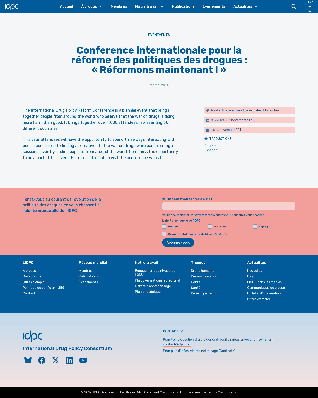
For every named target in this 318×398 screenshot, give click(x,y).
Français (217, 226)
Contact (29, 293)
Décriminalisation (204, 276)
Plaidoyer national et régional (157, 280)
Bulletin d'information (264, 293)
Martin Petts (169, 392)
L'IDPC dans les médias (264, 282)
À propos (29, 271)
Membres (119, 6)
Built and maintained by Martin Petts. (208, 392)
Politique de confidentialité (43, 288)
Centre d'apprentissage (153, 286)
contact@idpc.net (177, 344)
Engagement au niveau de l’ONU (155, 273)
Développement (203, 293)
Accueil (66, 6)
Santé (195, 288)
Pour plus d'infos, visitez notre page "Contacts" (199, 351)
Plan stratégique (148, 292)
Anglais (210, 145)
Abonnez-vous (178, 242)
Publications (183, 6)
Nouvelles (254, 271)
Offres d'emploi (34, 282)
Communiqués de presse (266, 288)
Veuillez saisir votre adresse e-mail (187, 199)
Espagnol (211, 150)
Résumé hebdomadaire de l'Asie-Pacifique (197, 234)
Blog (250, 276)
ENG (310, 2)
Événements (214, 6)
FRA (310, 6)
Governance (32, 276)
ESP (310, 10)
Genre (195, 282)
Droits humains (202, 271)
